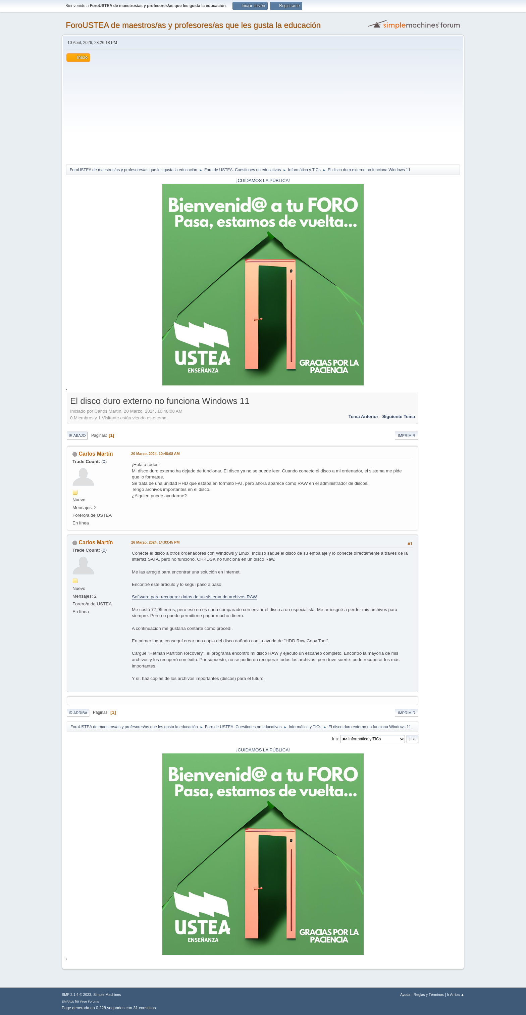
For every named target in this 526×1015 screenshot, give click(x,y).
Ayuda (405, 995)
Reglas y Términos (429, 995)
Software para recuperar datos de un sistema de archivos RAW (194, 596)
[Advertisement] (263, 112)
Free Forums (89, 1001)
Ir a (335, 739)
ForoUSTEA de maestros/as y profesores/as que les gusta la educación (193, 25)
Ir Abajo (77, 435)
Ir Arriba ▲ (455, 995)
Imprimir (406, 435)
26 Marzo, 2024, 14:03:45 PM (155, 542)
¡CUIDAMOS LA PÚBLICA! (263, 180)
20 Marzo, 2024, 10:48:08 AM (155, 454)
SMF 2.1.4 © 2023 (76, 995)
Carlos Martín (95, 454)
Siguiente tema (398, 416)
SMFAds (68, 1001)
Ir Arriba (78, 713)
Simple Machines (107, 995)
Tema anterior (363, 416)
